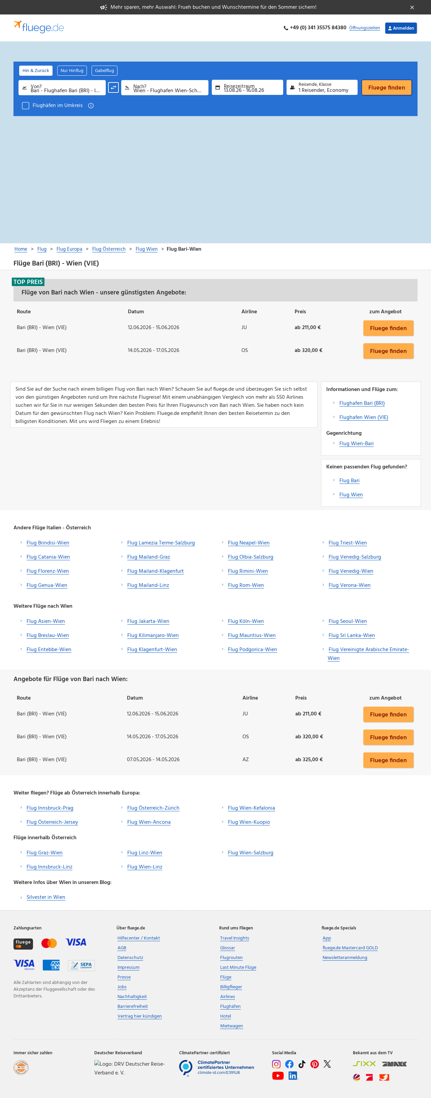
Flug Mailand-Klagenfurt (155, 571)
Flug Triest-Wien (348, 543)
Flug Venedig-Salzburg (355, 557)
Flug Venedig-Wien (351, 571)
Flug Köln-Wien (246, 621)
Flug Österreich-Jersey (52, 822)
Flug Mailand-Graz (148, 557)
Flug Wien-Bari (356, 443)
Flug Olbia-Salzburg (250, 557)
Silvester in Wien (46, 897)
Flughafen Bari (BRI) (362, 403)
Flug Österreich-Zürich (153, 808)
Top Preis (28, 282)
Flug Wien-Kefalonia (251, 808)
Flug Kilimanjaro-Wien (153, 635)
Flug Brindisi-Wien (48, 543)
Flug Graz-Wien (45, 853)
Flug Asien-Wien (46, 621)
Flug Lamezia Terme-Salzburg (161, 543)
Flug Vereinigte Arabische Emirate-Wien (368, 654)
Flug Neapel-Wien (249, 543)
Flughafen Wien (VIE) (363, 417)
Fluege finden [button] (388, 328)
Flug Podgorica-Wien (252, 649)
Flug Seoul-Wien (348, 621)
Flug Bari (349, 480)
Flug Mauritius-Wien (252, 635)
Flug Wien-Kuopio (249, 822)
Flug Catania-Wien (48, 557)
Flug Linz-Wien (144, 853)
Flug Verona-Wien (350, 585)
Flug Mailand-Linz (148, 585)
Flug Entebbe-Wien (49, 649)
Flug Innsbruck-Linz (49, 867)
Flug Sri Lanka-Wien (352, 635)
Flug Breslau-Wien (48, 635)
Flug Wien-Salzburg (250, 853)
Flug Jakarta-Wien (148, 621)
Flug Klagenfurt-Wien (152, 649)
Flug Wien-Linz (144, 867)
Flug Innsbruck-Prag (50, 808)
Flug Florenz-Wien (48, 571)
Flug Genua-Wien (47, 585)
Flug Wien (351, 495)
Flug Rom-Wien (246, 585)
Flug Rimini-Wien (248, 571)
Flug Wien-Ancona (149, 822)
